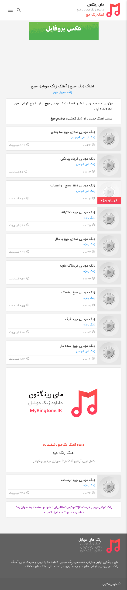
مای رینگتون (95, 5)
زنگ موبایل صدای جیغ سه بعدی (73, 132)
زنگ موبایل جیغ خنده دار (77, 346)
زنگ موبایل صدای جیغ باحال (75, 239)
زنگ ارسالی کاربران (83, 137)
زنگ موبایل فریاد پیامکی (77, 159)
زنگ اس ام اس (85, 164)
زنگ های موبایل (90, 540)
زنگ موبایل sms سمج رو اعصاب (72, 185)
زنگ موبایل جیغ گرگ (80, 319)
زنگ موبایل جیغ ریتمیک (78, 292)
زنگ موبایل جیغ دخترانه (78, 212)
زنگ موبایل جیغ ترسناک (78, 480)
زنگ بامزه (89, 217)
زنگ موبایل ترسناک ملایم (77, 266)
